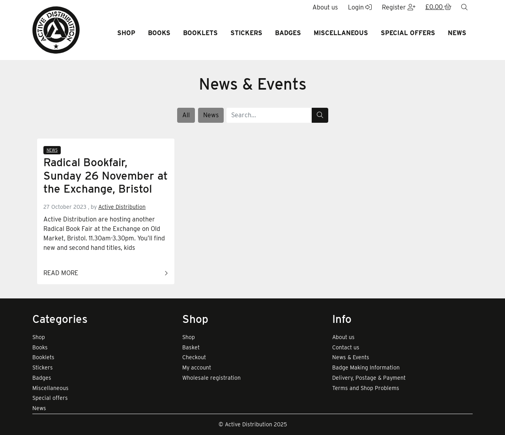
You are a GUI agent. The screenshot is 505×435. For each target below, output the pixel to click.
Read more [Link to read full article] (105, 273)
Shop (126, 33)
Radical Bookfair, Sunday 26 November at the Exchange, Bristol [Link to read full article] (105, 175)
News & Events (350, 357)
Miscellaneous (341, 33)
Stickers (246, 33)
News (457, 33)
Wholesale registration (211, 378)
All (186, 115)
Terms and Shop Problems (365, 388)
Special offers (408, 33)
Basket (191, 347)
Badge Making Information (366, 367)
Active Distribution (122, 207)
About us (343, 337)
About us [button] (325, 7)
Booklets (200, 33)
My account (196, 367)
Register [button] (398, 7)
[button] (438, 7)
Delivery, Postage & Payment (369, 378)
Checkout (194, 357)
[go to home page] (56, 29)
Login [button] (360, 7)
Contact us (345, 347)
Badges (288, 33)
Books (159, 33)
